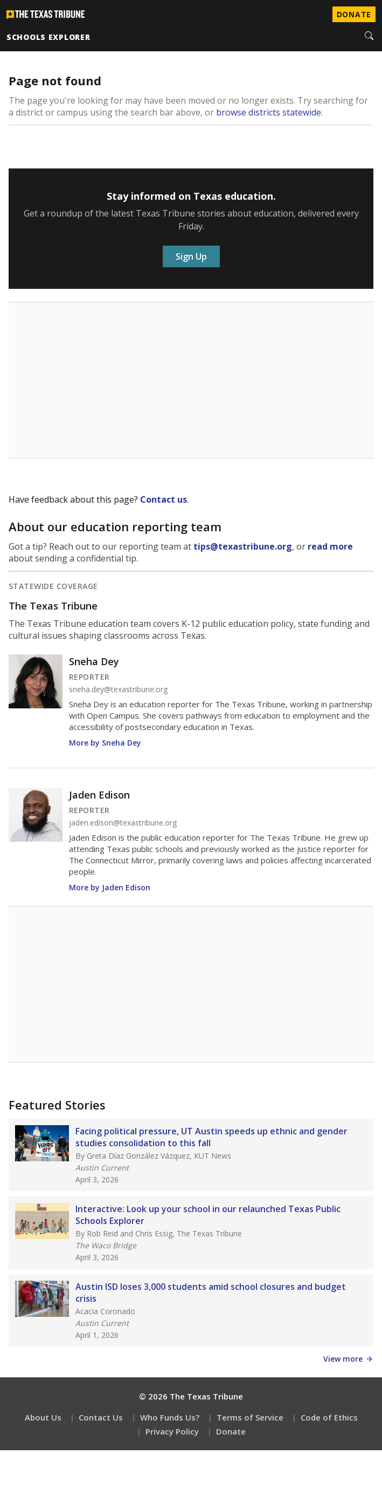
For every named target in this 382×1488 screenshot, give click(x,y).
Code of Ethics (329, 1417)
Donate (231, 1431)
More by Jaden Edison (109, 887)
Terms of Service (250, 1417)
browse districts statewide (268, 112)
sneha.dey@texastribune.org (118, 689)
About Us (43, 1417)
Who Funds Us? (169, 1417)
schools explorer (48, 37)
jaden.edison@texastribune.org (123, 823)
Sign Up (191, 256)
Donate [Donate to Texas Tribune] (354, 14)
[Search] (369, 36)
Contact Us (101, 1417)
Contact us (163, 499)
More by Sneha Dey (105, 743)
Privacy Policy (172, 1431)
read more (330, 546)
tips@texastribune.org (242, 546)
